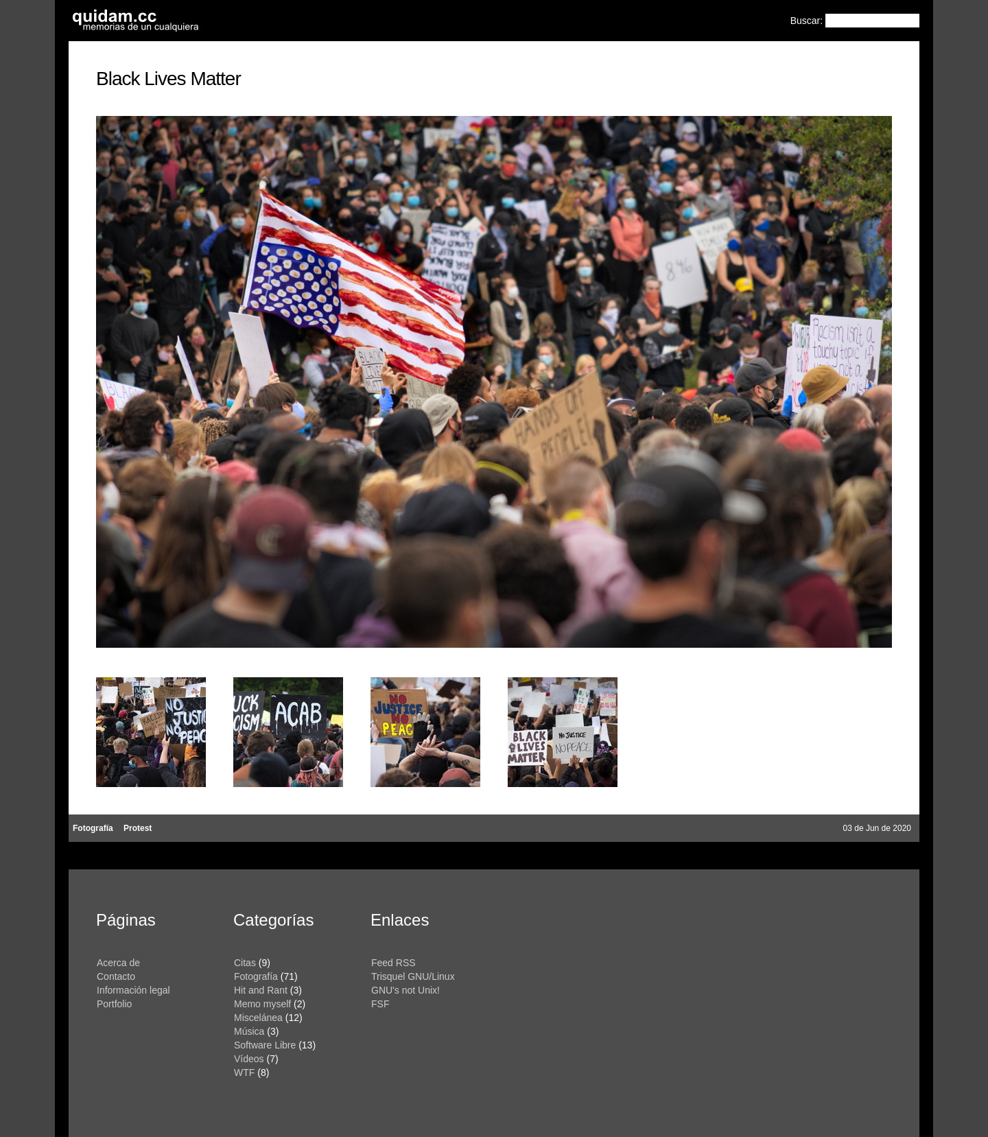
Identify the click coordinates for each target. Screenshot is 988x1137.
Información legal (133, 990)
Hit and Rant (260, 990)
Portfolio (114, 1003)
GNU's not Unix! (405, 990)
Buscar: (807, 20)
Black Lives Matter (168, 78)
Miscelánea (258, 1017)
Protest (138, 828)
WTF (244, 1072)
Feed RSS (393, 962)
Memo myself (262, 1003)
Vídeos (249, 1058)
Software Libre (265, 1045)
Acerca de (118, 962)
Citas (245, 962)
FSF (380, 1003)
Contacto (116, 976)
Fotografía (93, 828)
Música (249, 1031)
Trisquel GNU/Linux (413, 976)
